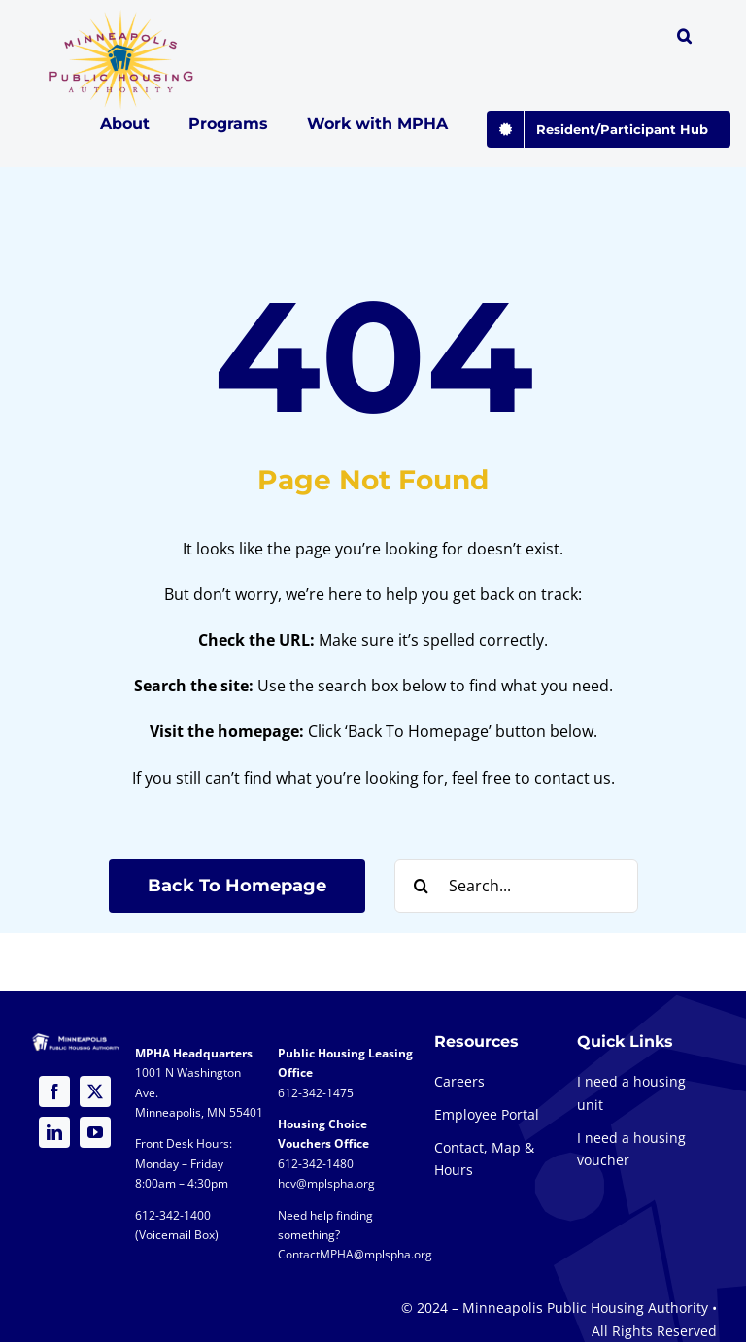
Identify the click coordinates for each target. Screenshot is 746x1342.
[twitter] (95, 1091)
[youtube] (95, 1132)
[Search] (421, 886)
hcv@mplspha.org (326, 1183)
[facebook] (54, 1091)
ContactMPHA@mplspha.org (355, 1254)
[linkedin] (54, 1132)
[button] (684, 39)
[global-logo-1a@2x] (122, 15)
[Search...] (516, 886)
